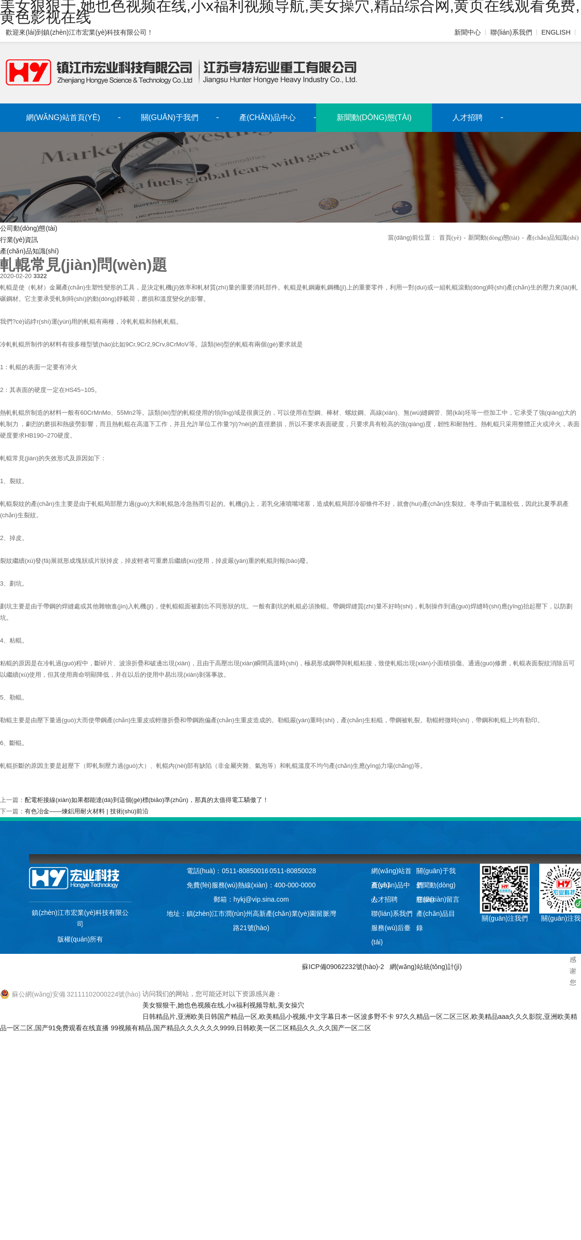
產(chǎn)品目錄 (435, 915)
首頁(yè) (450, 237)
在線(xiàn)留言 (437, 899)
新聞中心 (468, 32)
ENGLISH (556, 32)
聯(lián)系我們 (512, 32)
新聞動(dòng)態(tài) (374, 117)
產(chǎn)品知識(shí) (29, 251)
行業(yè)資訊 (19, 239)
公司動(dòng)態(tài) (28, 228)
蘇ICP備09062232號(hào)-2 (343, 966)
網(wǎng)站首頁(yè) (63, 117)
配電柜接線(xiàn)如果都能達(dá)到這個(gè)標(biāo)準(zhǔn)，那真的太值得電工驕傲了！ (147, 799)
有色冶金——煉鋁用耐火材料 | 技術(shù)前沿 (87, 811)
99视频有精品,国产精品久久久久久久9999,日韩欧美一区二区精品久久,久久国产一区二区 (241, 1028)
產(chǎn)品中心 (267, 117)
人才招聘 (467, 117)
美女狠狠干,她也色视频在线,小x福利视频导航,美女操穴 (223, 1005)
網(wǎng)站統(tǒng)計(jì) (425, 966)
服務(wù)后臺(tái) (391, 929)
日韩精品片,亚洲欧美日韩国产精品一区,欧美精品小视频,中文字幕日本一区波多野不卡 (268, 1016)
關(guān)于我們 (169, 117)
